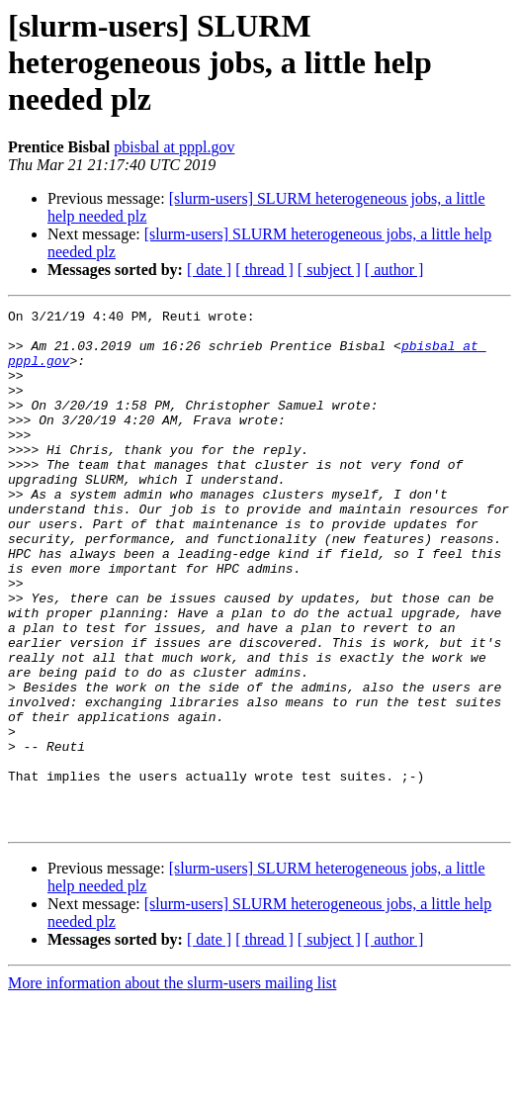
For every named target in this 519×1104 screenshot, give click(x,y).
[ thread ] (264, 269)
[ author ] (394, 269)
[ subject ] (329, 269)
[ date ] (209, 269)
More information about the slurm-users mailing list (172, 1086)
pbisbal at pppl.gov (174, 146)
